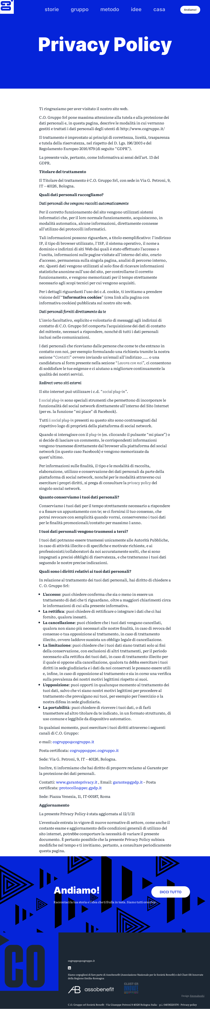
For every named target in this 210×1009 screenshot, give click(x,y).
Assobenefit (113, 974)
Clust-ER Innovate (192, 974)
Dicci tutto (171, 890)
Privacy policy (189, 1004)
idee (128, 8)
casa (146, 8)
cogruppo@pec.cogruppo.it (94, 750)
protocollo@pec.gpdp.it (80, 787)
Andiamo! (194, 8)
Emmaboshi (197, 995)
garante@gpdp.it (128, 782)
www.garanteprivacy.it (76, 782)
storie (64, 8)
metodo (108, 8)
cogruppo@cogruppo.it (73, 741)
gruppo (85, 8)
